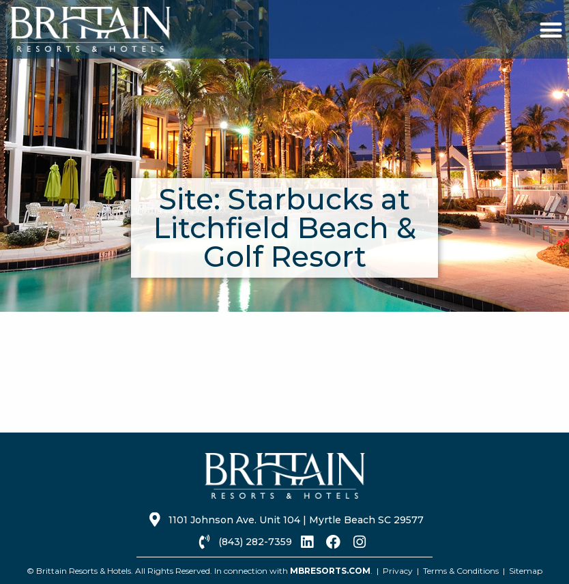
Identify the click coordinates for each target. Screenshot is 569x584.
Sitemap (525, 571)
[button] (551, 30)
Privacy (398, 571)
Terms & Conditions (461, 571)
